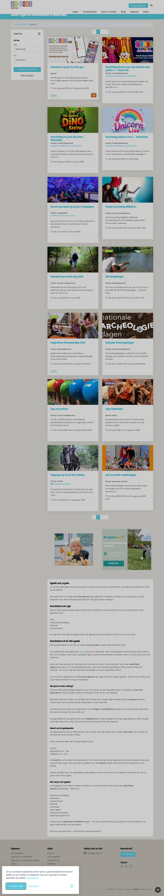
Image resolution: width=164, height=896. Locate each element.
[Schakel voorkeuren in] (34, 886)
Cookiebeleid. (33, 878)
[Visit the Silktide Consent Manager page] (72, 886)
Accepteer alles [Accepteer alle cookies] (16, 886)
